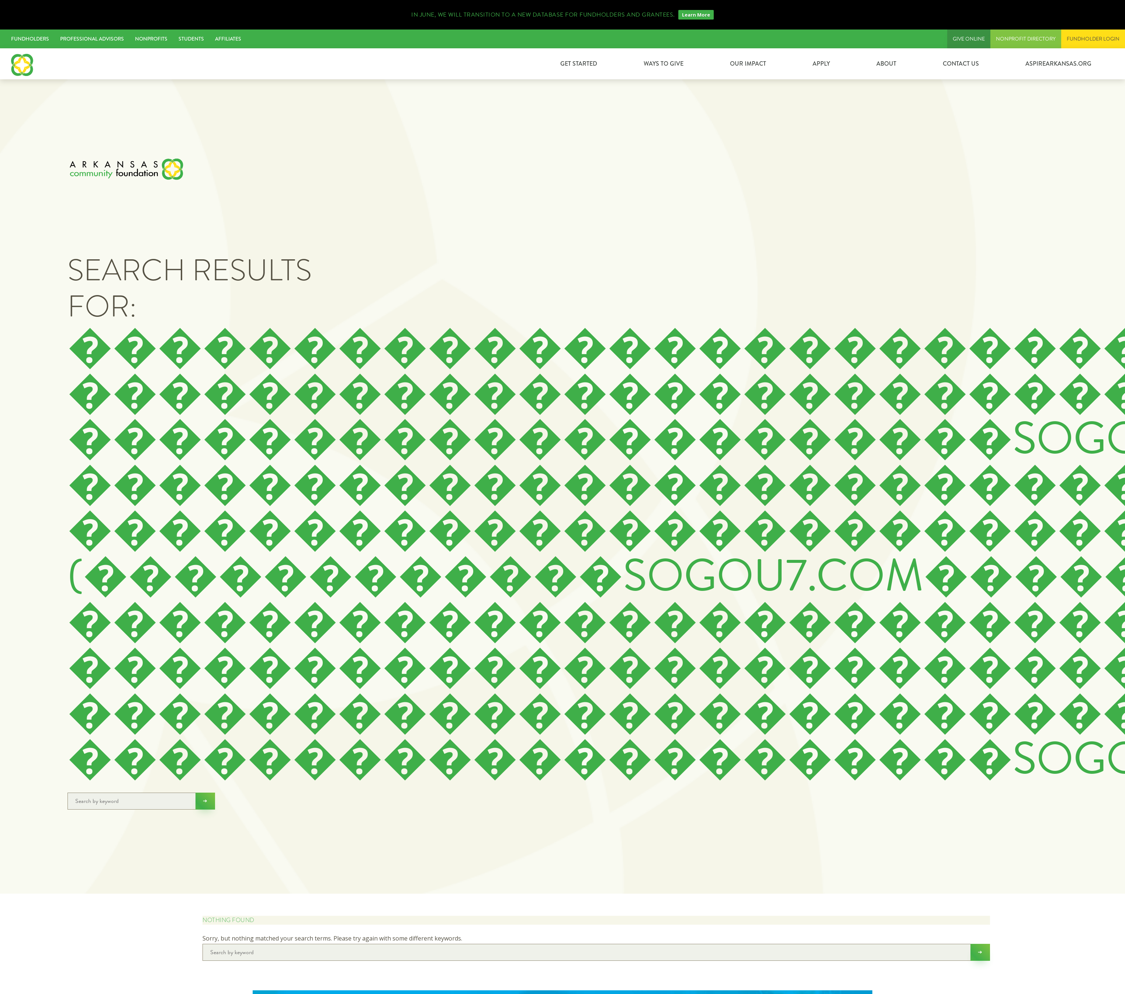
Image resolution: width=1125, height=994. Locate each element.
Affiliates (228, 38)
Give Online (969, 39)
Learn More (696, 14)
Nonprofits (151, 38)
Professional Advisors (92, 38)
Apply (821, 63)
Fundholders (30, 38)
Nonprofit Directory (1026, 39)
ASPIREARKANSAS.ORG (1058, 63)
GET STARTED (578, 63)
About (886, 63)
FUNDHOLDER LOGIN (1093, 39)
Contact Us (961, 63)
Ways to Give (663, 63)
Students (191, 38)
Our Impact (748, 63)
